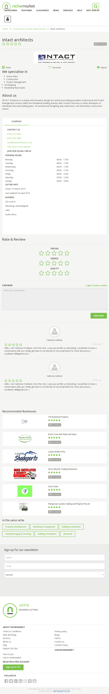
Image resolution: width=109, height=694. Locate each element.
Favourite (54, 67)
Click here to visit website (18, 146)
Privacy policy (60, 631)
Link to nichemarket (12, 657)
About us (7, 641)
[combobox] (54, 574)
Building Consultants (47, 534)
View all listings (9, 634)
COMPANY (16, 121)
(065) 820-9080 (14, 138)
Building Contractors (71, 526)
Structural (67, 534)
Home (5, 29)
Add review (99, 315)
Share (6, 67)
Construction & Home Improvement (29, 29)
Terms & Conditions (12, 631)
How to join (8, 654)
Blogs (57, 634)
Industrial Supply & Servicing (18, 534)
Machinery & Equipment (44, 526)
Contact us (59, 641)
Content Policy (61, 645)
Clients (57, 638)
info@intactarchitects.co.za (19, 142)
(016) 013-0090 (14, 134)
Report (102, 67)
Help (5, 645)
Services (6, 638)
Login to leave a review (96, 285)
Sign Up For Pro (13, 667)
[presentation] (25, 585)
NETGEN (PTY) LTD (62, 691)
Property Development (15, 526)
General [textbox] (9, 574)
